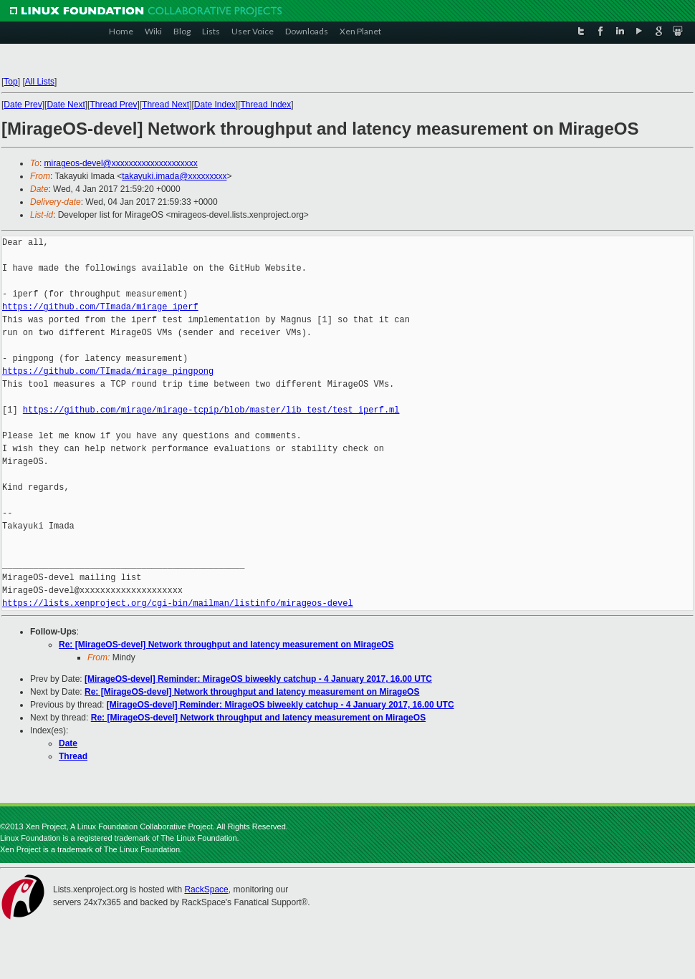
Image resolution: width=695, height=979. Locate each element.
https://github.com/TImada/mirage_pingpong (108, 371)
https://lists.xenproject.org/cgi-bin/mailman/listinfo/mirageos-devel (177, 603)
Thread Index (266, 105)
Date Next (66, 105)
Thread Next (165, 105)
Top (10, 82)
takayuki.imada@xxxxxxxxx (174, 176)
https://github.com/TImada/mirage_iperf (100, 307)
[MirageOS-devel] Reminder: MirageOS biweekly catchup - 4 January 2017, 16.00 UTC (258, 679)
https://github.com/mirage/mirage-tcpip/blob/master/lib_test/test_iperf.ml (211, 410)
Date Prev (23, 105)
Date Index (215, 105)
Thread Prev (113, 105)
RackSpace (206, 889)
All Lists (39, 82)
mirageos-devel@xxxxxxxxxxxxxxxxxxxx (121, 163)
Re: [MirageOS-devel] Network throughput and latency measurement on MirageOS (226, 645)
